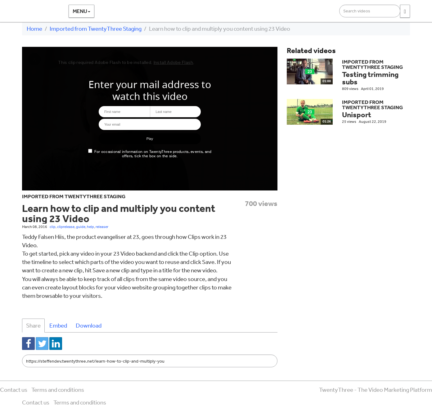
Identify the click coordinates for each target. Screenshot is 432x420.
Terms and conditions (57, 389)
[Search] (405, 11)
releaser (102, 226)
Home (34, 28)
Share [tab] (33, 325)
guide (80, 226)
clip (53, 226)
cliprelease (65, 226)
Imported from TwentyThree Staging (96, 28)
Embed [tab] (58, 325)
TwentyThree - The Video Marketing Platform (375, 389)
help (90, 226)
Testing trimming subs (370, 78)
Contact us (13, 389)
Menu (81, 11)
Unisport (356, 114)
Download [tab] (88, 325)
